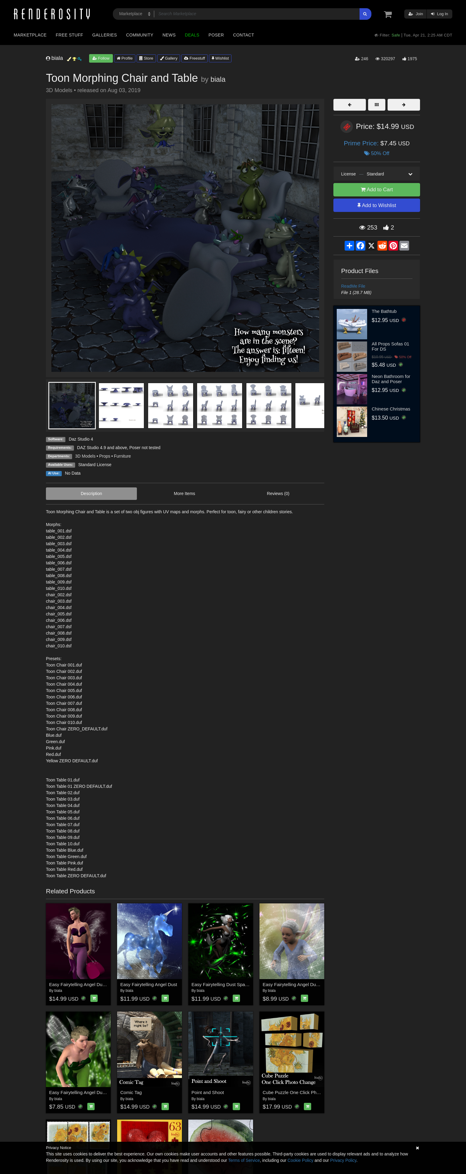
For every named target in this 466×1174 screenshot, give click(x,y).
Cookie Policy (300, 1160)
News (169, 35)
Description (91, 493)
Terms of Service (244, 1160)
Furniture (122, 456)
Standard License (94, 464)
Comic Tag (131, 1092)
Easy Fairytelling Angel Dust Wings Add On (93, 1092)
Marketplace (30, 35)
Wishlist (220, 58)
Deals (192, 35)
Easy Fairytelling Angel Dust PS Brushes (304, 984)
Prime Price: (362, 143)
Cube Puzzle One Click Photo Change (301, 1092)
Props (104, 456)
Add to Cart (377, 189)
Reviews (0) (278, 493)
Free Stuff (69, 35)
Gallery (169, 58)
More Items (184, 493)
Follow (101, 58)
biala (217, 79)
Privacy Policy (343, 1160)
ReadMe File (353, 286)
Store (146, 58)
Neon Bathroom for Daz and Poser (391, 379)
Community (140, 35)
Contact (243, 35)
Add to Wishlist (376, 205)
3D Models (85, 456)
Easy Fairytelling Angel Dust (148, 984)
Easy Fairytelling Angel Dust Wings (84, 984)
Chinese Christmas (391, 408)
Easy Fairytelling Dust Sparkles (223, 984)
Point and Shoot (208, 1092)
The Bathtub (384, 311)
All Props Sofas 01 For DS (390, 346)
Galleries (104, 35)
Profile (125, 58)
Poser (216, 35)
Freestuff (194, 58)
